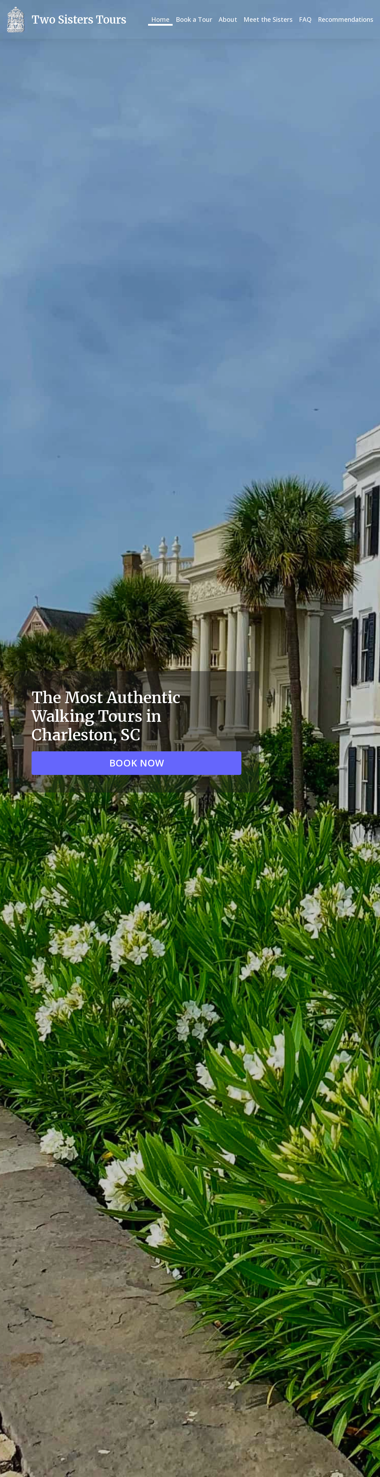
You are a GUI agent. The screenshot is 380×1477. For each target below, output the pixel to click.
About (228, 19)
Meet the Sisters (268, 19)
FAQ (305, 19)
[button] (136, 763)
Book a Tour (194, 19)
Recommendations (345, 19)
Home (160, 19)
